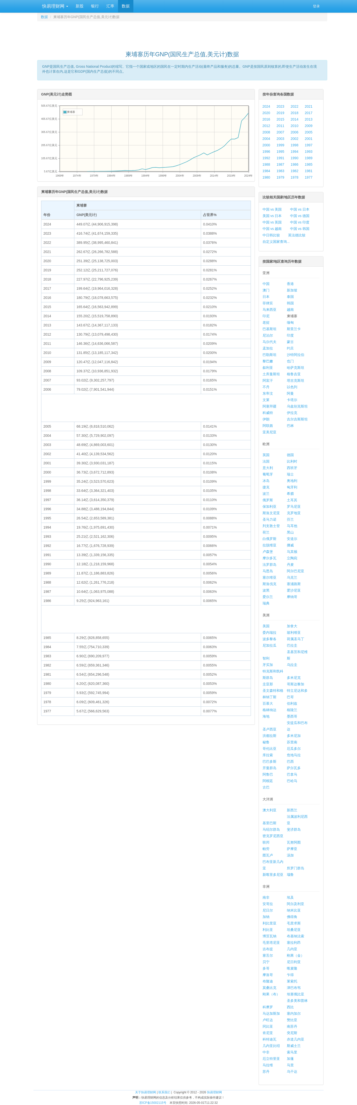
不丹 (266, 387)
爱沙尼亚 (294, 590)
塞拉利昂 (294, 943)
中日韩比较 (271, 235)
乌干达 (292, 1071)
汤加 (290, 855)
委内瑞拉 (269, 632)
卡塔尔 (292, 400)
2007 (280, 132)
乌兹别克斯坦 (297, 406)
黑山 (290, 532)
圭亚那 (268, 684)
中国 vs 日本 (299, 209)
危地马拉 (294, 755)
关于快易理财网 (145, 1092)
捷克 (266, 487)
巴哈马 (292, 781)
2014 (294, 119)
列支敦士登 (271, 526)
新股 (80, 6)
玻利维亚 (294, 632)
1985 (308, 164)
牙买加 (268, 665)
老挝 (266, 322)
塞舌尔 (268, 955)
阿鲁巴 (268, 774)
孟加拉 (268, 348)
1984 (266, 171)
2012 (266, 126)
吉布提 (268, 949)
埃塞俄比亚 (295, 994)
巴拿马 (292, 774)
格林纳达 (269, 710)
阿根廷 (268, 781)
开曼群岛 (269, 768)
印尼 (266, 316)
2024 (266, 106)
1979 (280, 177)
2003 (280, 139)
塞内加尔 (294, 1013)
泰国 (290, 297)
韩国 (290, 303)
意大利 (268, 468)
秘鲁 (266, 742)
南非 (266, 897)
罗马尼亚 (294, 506)
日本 (266, 297)
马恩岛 (268, 571)
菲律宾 (268, 303)
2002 (294, 139)
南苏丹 (292, 1026)
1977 (308, 177)
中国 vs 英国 (272, 222)
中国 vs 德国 (299, 216)
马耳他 (292, 526)
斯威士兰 (294, 1046)
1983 (280, 171)
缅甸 (290, 322)
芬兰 (290, 519)
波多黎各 (269, 639)
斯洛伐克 (269, 584)
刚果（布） (271, 994)
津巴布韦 (294, 988)
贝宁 (266, 962)
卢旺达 (268, 1020)
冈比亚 (268, 1026)
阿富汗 (268, 380)
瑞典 (266, 603)
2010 (294, 126)
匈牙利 (292, 487)
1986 (294, 164)
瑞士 (290, 474)
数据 (126, 6)
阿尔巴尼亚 (295, 571)
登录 (316, 6)
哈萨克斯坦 (295, 368)
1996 (266, 152)
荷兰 (266, 532)
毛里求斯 (294, 923)
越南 (290, 310)
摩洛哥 (268, 975)
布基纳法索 (295, 936)
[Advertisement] (182, 34)
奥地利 (292, 481)
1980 (266, 177)
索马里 (292, 1052)
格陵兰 (292, 710)
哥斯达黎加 (295, 684)
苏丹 (266, 1071)
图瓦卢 (268, 855)
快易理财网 (54, 6)
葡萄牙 (268, 474)
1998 (294, 145)
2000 (266, 145)
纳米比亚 (294, 910)
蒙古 (290, 342)
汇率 (110, 6)
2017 (308, 113)
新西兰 (292, 810)
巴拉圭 (292, 645)
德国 (290, 455)
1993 (308, 152)
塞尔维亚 (269, 577)
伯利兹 (292, 703)
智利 (266, 658)
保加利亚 (269, 506)
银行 (95, 6)
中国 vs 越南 (272, 229)
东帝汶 (268, 393)
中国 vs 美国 (272, 209)
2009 (308, 126)
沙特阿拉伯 (295, 355)
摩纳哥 (292, 597)
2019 (280, 113)
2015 (280, 119)
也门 (290, 361)
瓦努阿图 (294, 842)
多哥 (266, 968)
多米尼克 (294, 678)
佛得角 (292, 917)
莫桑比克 (269, 988)
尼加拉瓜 (269, 645)
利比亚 (268, 930)
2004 (266, 139)
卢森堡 (268, 552)
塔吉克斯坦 (295, 380)
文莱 (266, 400)
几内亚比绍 (271, 1046)
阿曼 (290, 393)
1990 (294, 158)
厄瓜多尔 (294, 749)
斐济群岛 (294, 829)
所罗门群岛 (295, 868)
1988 (266, 164)
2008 (266, 132)
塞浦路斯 (294, 584)
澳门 (266, 290)
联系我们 (164, 1092)
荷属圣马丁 (295, 639)
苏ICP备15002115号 (152, 1103)
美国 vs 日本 (272, 216)
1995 (280, 152)
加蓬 (290, 1059)
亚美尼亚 (269, 432)
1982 (294, 171)
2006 (294, 132)
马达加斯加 (271, 1013)
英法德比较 (296, 235)
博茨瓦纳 (269, 936)
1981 (308, 171)
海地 (266, 716)
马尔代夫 (269, 342)
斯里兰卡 (294, 329)
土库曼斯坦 (271, 374)
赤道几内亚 (295, 1039)
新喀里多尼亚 (273, 875)
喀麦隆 (292, 968)
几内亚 (292, 949)
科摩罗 (268, 1007)
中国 (266, 284)
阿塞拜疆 (269, 406)
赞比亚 (292, 1020)
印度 (290, 335)
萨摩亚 (292, 849)
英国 (266, 455)
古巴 (266, 787)
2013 (308, 119)
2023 (280, 106)
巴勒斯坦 (269, 355)
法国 (266, 461)
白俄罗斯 (269, 539)
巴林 (290, 426)
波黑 (266, 590)
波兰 (266, 494)
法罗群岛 (269, 565)
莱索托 (292, 981)
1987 (280, 164)
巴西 (290, 761)
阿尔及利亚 (295, 904)
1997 (308, 145)
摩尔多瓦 (269, 558)
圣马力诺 (269, 519)
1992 (266, 158)
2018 (294, 113)
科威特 (268, 413)
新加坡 (292, 290)
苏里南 (292, 742)
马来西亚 (269, 310)
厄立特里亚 (271, 1059)
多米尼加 (294, 736)
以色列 (292, 387)
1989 (308, 158)
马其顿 (292, 552)
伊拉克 (292, 413)
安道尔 (292, 539)
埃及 (290, 897)
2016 (266, 119)
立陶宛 (292, 558)
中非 (266, 1052)
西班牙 (292, 468)
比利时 (292, 461)
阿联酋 (268, 426)
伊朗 (266, 419)
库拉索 (268, 755)
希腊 (290, 494)
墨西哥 (292, 716)
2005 (308, 132)
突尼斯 (292, 1033)
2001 (308, 139)
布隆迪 (268, 981)
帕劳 (266, 849)
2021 (308, 106)
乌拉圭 (292, 665)
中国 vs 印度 (299, 222)
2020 (266, 113)
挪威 (290, 545)
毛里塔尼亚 (271, 943)
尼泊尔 (268, 335)
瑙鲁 (290, 875)
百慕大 (268, 703)
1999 (280, 145)
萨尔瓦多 (294, 768)
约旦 (290, 348)
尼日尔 (268, 910)
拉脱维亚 (269, 545)
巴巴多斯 (269, 761)
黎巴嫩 (268, 361)
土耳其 (292, 500)
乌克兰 (292, 577)
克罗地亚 (294, 513)
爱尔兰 (268, 597)
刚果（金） (295, 955)
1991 (280, 158)
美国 (266, 626)
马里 (290, 1065)
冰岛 (266, 481)
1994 (294, 152)
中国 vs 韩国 (299, 229)
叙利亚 (268, 368)
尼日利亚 (294, 962)
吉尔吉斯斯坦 (297, 419)
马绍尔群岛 (271, 829)
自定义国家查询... (276, 242)
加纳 (266, 917)
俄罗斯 (268, 500)
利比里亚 (269, 923)
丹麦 (290, 565)
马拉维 (268, 1065)
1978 (294, 177)
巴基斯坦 (269, 329)
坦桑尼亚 (294, 930)
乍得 (290, 975)
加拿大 (292, 626)
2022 (294, 106)
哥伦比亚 (269, 749)
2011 (280, 126)
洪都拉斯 (269, 736)
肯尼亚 (268, 1033)
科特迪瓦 (269, 1039)
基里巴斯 (269, 823)
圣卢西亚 (269, 729)
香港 (290, 284)
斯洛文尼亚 (271, 513)
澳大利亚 (269, 810)
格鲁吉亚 (294, 374)
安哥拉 (268, 904)
